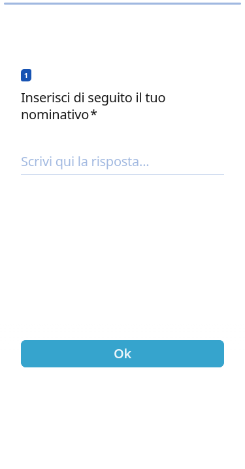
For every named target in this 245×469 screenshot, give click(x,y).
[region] (122, 422)
